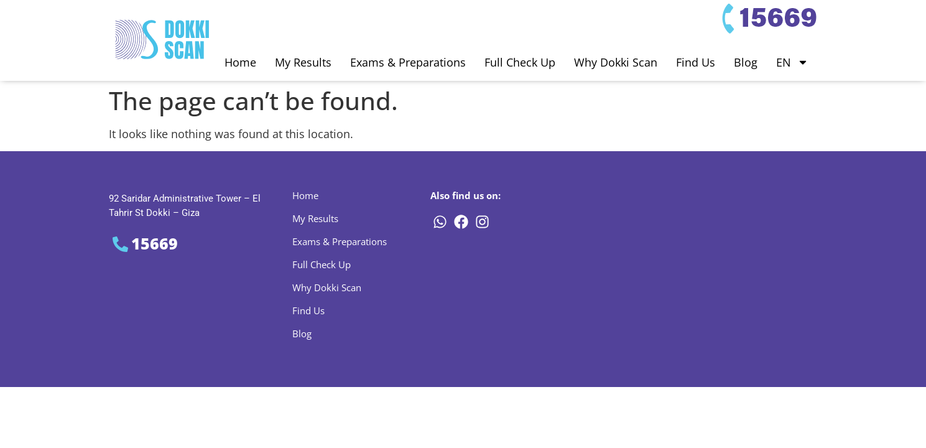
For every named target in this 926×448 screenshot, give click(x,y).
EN (792, 62)
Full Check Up (519, 62)
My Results (303, 62)
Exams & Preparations (408, 62)
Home (240, 62)
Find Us (695, 62)
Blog (745, 62)
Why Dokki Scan (615, 62)
